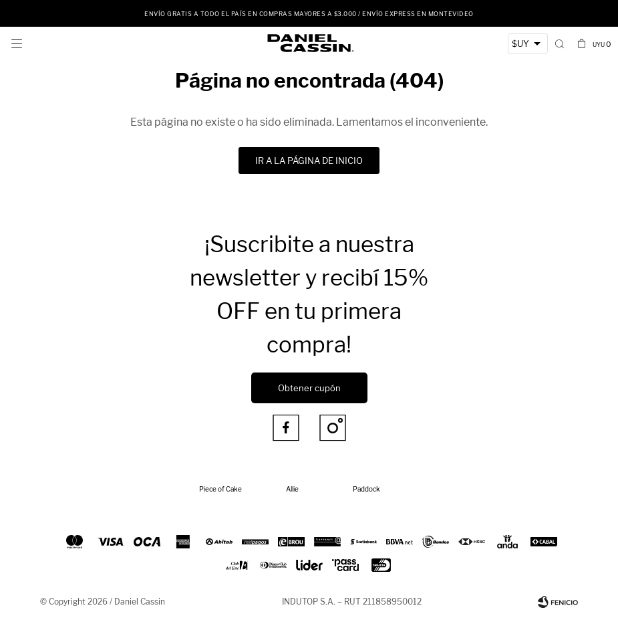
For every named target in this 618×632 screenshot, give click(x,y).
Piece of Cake (220, 489)
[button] (559, 43)
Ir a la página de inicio (309, 160)
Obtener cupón (309, 388)
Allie (292, 489)
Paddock (366, 489)
